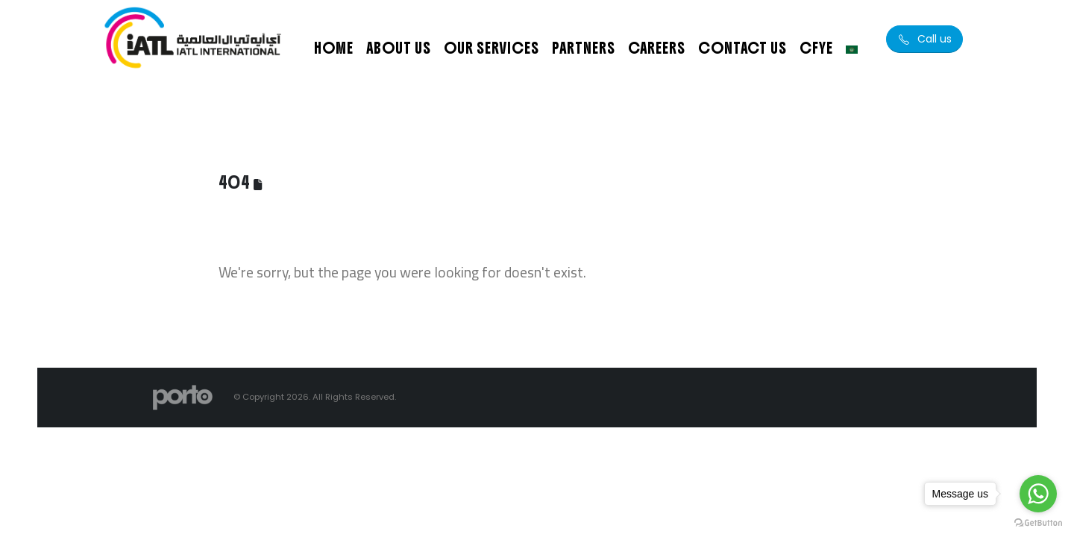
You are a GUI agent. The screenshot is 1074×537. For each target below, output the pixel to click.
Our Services (491, 48)
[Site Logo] (194, 39)
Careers (656, 48)
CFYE (816, 48)
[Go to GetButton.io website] (1038, 522)
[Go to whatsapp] (1038, 493)
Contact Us (742, 48)
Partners (583, 48)
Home (334, 48)
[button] (924, 39)
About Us (398, 48)
